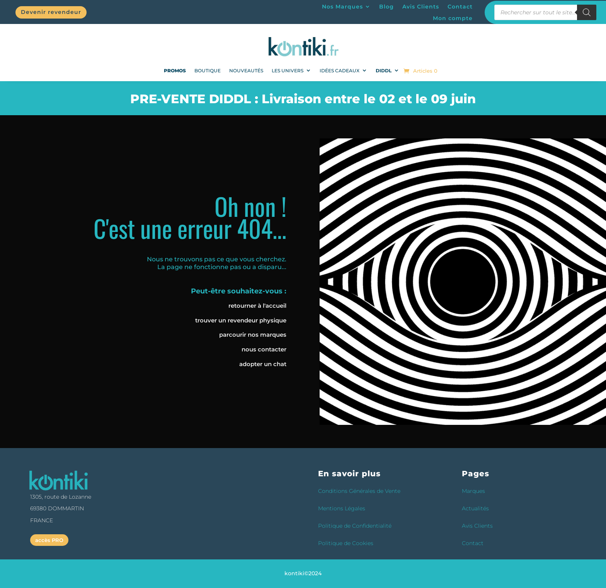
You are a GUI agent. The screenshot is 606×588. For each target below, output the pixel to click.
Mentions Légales (341, 508)
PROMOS (175, 70)
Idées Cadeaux (339, 70)
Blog (386, 7)
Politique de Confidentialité (355, 525)
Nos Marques (342, 7)
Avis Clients (420, 7)
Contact (460, 7)
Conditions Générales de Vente (359, 490)
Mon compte (453, 18)
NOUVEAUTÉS (246, 70)
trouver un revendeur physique (240, 320)
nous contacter (264, 349)
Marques (473, 490)
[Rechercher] (586, 12)
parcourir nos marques (252, 334)
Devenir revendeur (51, 12)
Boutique (207, 70)
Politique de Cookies (345, 543)
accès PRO (49, 540)
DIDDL (384, 70)
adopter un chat (262, 364)
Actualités (475, 508)
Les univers (287, 70)
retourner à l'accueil (257, 305)
